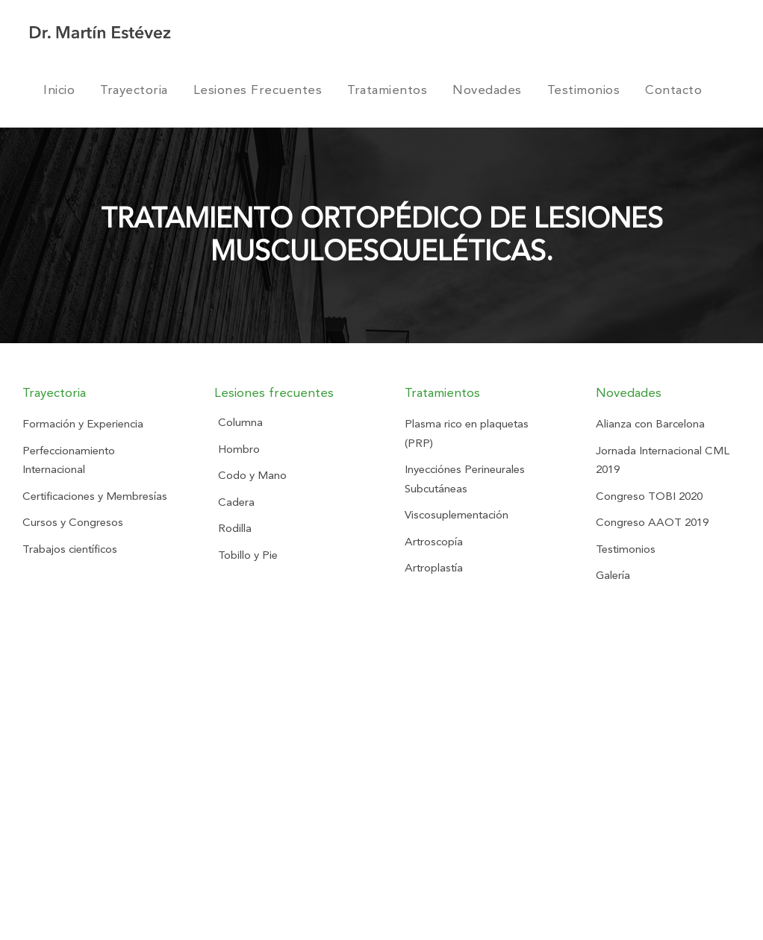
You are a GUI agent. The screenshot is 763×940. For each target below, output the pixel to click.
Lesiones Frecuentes (258, 89)
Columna (240, 422)
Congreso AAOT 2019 (652, 522)
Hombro (239, 449)
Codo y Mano (252, 475)
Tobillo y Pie (248, 555)
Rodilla (235, 528)
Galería (613, 575)
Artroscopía (434, 541)
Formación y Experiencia (82, 423)
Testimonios (583, 89)
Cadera (236, 502)
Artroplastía (434, 567)
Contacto (673, 89)
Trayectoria (134, 89)
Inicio (59, 89)
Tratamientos (387, 89)
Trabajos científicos (69, 549)
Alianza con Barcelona (650, 423)
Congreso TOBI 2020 (649, 496)
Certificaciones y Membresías (94, 496)
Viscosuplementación (456, 514)
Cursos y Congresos (72, 522)
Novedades (487, 89)
